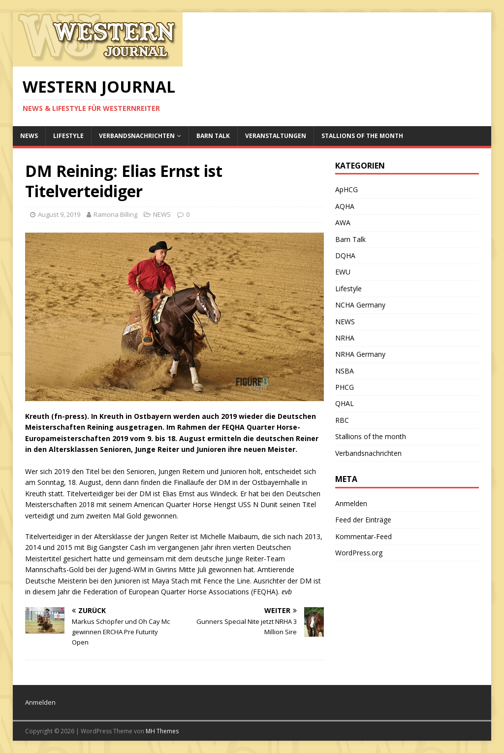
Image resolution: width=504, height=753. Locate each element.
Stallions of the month (362, 136)
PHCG (344, 387)
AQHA (344, 206)
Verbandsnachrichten (137, 136)
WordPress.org (358, 552)
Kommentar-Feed (363, 536)
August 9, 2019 (59, 214)
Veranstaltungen (275, 136)
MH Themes (162, 731)
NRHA (344, 337)
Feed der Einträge (363, 519)
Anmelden (351, 503)
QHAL (344, 403)
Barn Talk (213, 136)
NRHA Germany (360, 354)
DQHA (345, 255)
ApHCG (346, 189)
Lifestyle (68, 136)
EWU (342, 271)
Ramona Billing (115, 214)
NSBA (344, 371)
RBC (342, 420)
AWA (342, 222)
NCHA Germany (360, 304)
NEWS (29, 136)
